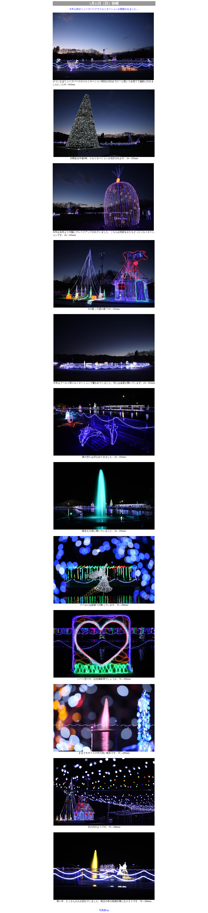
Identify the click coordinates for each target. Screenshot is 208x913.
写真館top (104, 910)
